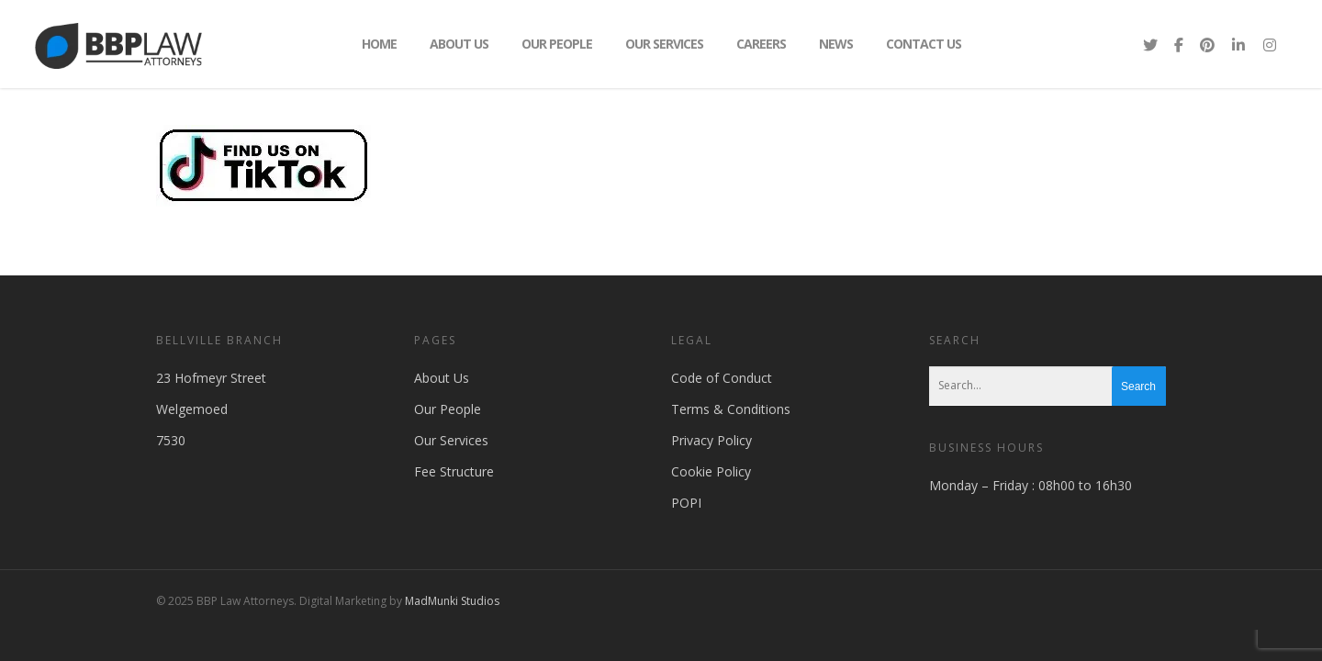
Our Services (664, 43)
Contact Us (923, 43)
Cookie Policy (711, 471)
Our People (556, 43)
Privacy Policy (711, 440)
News (836, 43)
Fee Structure (454, 471)
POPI (686, 502)
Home (379, 43)
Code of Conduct (721, 378)
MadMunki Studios (452, 601)
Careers (761, 43)
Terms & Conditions (730, 409)
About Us (459, 43)
